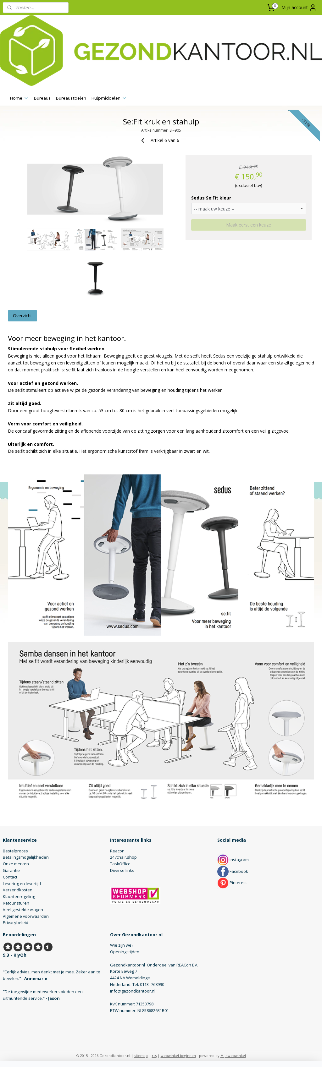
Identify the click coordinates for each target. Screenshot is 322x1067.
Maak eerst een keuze (248, 225)
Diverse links (122, 870)
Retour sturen (16, 903)
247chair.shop (123, 857)
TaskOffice (120, 864)
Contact (10, 877)
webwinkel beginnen (178, 1055)
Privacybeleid (15, 922)
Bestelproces (15, 851)
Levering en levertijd (22, 883)
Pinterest (232, 882)
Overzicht (22, 316)
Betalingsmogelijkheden (26, 857)
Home (19, 98)
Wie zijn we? (121, 945)
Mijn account (299, 7)
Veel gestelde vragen (23, 909)
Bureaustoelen (71, 98)
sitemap (141, 1055)
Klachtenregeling (19, 896)
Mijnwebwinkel (233, 1055)
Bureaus (42, 98)
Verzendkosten (17, 890)
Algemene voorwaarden (26, 916)
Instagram (233, 859)
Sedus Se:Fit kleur (211, 198)
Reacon (117, 851)
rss (154, 1055)
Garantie (11, 870)
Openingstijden (124, 952)
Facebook (232, 871)
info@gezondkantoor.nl (132, 991)
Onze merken (16, 864)
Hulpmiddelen (109, 98)
